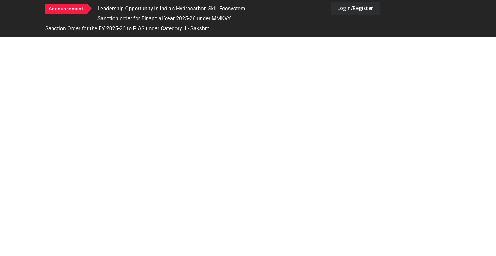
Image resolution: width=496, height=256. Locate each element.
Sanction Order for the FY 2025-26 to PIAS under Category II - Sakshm (127, 28)
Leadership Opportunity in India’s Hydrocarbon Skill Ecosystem (171, 8)
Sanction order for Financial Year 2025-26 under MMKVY (164, 18)
